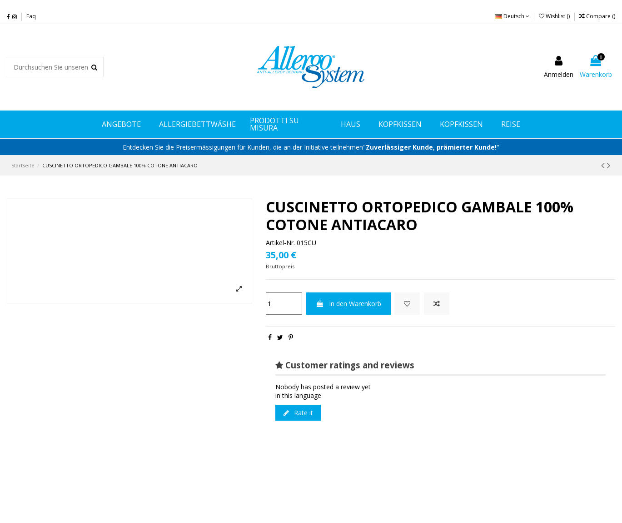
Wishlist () (555, 16)
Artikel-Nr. (280, 242)
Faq (31, 16)
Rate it (298, 412)
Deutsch (512, 16)
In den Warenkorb (348, 303)
